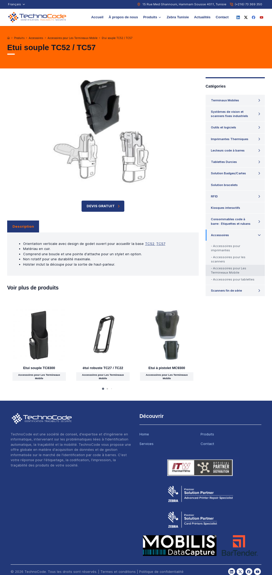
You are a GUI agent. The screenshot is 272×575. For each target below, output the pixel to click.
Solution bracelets (224, 185)
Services (146, 444)
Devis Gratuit (104, 206)
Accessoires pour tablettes (233, 279)
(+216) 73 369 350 (248, 4)
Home (144, 434)
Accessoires (36, 38)
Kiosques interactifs (225, 208)
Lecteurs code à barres (228, 150)
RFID (214, 196)
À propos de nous (123, 17)
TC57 (160, 243)
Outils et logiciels (223, 127)
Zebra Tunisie (178, 17)
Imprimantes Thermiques (229, 139)
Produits (152, 17)
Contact (222, 17)
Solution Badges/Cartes (228, 173)
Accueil (97, 17)
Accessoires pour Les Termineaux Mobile (72, 38)
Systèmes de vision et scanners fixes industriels (229, 114)
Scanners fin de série (226, 290)
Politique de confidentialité (161, 571)
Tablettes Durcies (224, 162)
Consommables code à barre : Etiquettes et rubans (230, 221)
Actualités (202, 17)
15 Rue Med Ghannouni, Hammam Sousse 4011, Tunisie (184, 4)
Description (23, 226)
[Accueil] (8, 38)
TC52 (150, 243)
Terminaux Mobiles (225, 100)
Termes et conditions (118, 571)
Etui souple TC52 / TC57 (117, 38)
